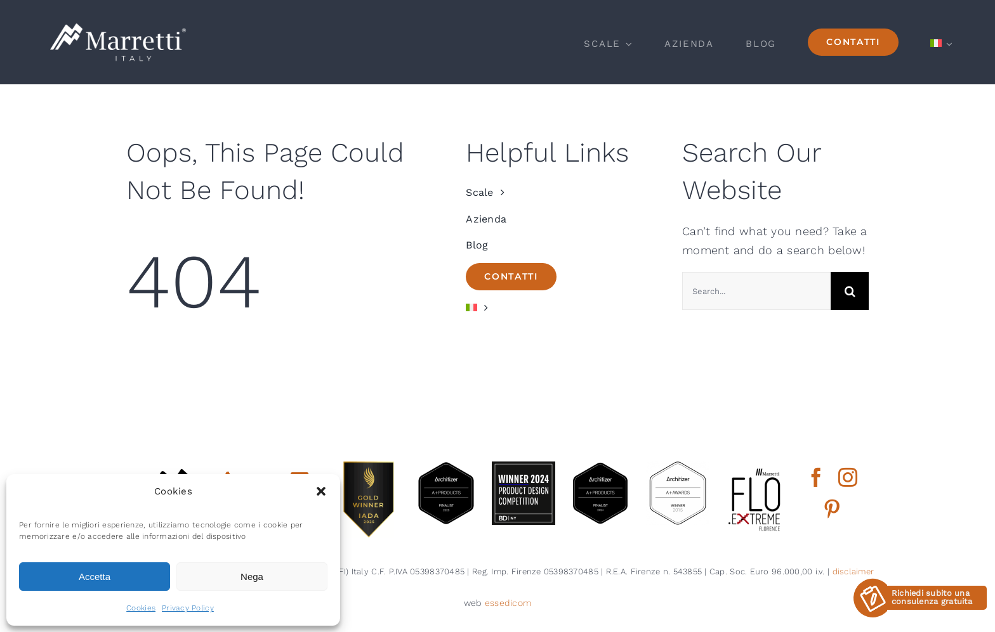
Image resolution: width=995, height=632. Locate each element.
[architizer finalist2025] (446, 467)
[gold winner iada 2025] (368, 467)
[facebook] (816, 477)
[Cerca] (850, 291)
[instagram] (847, 477)
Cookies (140, 607)
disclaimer (853, 571)
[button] (321, 491)
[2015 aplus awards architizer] (677, 467)
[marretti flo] (755, 467)
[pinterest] (831, 509)
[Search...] (756, 291)
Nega (252, 576)
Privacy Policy (188, 607)
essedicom (508, 603)
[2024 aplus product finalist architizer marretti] (600, 467)
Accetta (94, 576)
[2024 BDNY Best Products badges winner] (523, 467)
